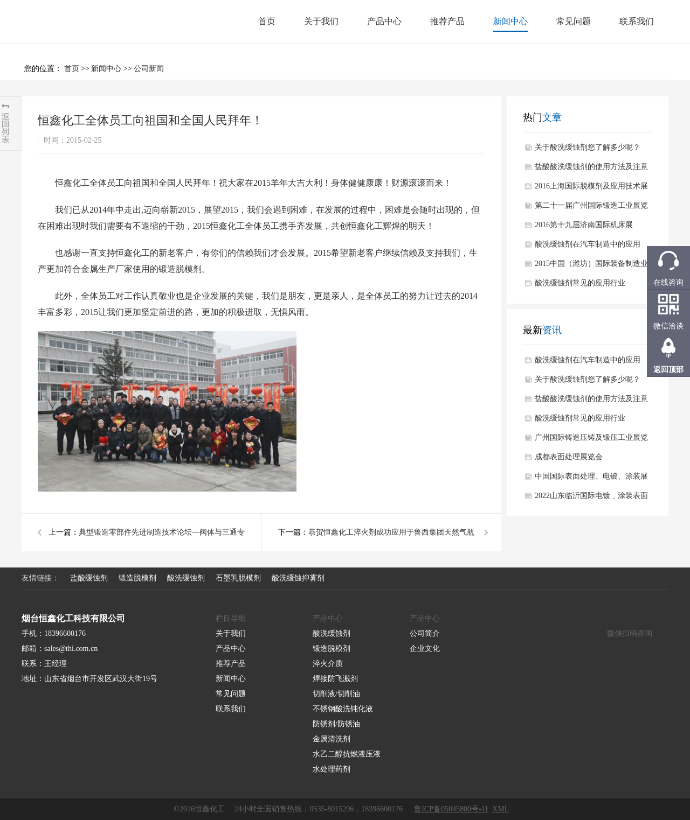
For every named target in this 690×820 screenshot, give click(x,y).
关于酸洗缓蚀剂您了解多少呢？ (587, 147)
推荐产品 (447, 21)
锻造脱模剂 (180, 269)
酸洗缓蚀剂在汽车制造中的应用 (587, 244)
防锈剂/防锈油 (336, 724)
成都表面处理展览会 (569, 457)
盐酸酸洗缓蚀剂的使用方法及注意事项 (591, 170)
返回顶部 (668, 370)
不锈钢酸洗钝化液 (343, 709)
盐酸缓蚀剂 (89, 578)
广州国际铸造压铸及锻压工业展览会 (591, 440)
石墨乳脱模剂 (238, 578)
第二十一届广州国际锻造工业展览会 (591, 208)
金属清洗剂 (331, 739)
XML (500, 809)
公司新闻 (149, 69)
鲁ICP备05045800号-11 (451, 809)
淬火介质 (328, 664)
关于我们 (321, 21)
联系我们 (636, 21)
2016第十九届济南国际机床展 (584, 225)
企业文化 (425, 648)
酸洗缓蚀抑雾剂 (298, 578)
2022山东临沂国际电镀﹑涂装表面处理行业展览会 (591, 499)
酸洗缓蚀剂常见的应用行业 (580, 283)
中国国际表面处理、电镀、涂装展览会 (591, 479)
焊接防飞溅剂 (335, 679)
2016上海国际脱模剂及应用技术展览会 (591, 189)
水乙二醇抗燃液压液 (347, 754)
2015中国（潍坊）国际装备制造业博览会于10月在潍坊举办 (591, 267)
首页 (266, 21)
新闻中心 (510, 21)
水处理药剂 (331, 769)
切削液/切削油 (336, 694)
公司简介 (425, 633)
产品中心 (384, 21)
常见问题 (573, 21)
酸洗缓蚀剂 (186, 578)
